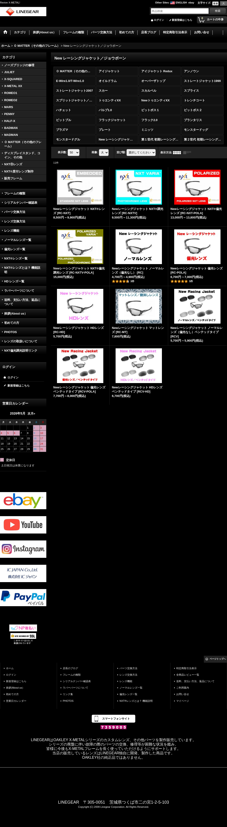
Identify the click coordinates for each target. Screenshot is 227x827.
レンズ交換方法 (14, 221)
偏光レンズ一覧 (14, 249)
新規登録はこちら (182, 20)
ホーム (10, 668)
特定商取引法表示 (186, 668)
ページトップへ (218, 659)
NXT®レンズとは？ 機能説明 (22, 270)
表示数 (62, 152)
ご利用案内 (182, 687)
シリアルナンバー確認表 (20, 202)
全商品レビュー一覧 (187, 674)
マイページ (182, 700)
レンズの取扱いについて (20, 341)
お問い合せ (182, 694)
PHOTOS (10, 332)
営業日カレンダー (16, 700)
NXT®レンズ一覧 (16, 258)
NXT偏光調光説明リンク (20, 350)
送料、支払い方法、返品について (22, 302)
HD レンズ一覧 (14, 281)
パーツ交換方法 (14, 212)
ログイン (159, 20)
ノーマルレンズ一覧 (17, 240)
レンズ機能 (11, 230)
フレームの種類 (14, 193)
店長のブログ (70, 668)
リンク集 (68, 694)
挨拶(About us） (15, 313)
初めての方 (11, 323)
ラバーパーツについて (19, 290)
